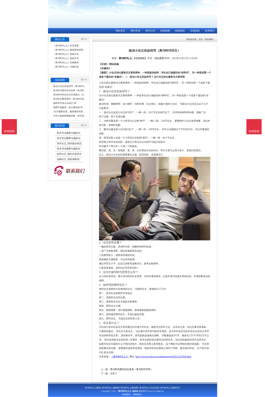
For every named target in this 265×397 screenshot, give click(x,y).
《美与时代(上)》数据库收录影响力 (70, 50)
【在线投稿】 (140, 58)
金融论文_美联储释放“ (68, 159)
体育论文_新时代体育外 (69, 154)
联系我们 (209, 30)
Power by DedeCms (155, 391)
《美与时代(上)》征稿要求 (66, 62)
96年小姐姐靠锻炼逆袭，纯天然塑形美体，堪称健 (77, 116)
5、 (101, 322)
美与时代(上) (125, 58)
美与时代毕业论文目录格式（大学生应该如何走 (76, 94)
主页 (200, 39)
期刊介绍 (150, 30)
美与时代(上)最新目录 (170, 388)
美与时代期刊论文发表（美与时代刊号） (73, 90)
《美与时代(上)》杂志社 (127, 391)
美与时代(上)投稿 (93, 388)
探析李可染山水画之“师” (65, 103)
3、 (101, 272)
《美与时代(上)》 (120, 356)
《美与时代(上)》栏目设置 (66, 45)
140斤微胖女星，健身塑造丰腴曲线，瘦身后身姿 (77, 111)
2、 (101, 242)
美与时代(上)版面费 (129, 388)
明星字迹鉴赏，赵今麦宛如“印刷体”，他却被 (75, 107)
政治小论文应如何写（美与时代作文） (72, 86)
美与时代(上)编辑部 (110, 388)
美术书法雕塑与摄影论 (68, 133)
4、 (101, 284)
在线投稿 (195, 30)
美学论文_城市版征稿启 (69, 143)
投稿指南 (165, 30)
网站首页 (120, 30)
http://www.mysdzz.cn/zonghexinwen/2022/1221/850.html (163, 356)
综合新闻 (209, 39)
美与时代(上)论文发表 (149, 388)
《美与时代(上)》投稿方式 (66, 58)
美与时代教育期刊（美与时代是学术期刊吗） (75, 99)
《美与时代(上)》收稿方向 (66, 54)
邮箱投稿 (180, 30)
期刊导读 (135, 30)
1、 (101, 91)
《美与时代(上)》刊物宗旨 (66, 66)
